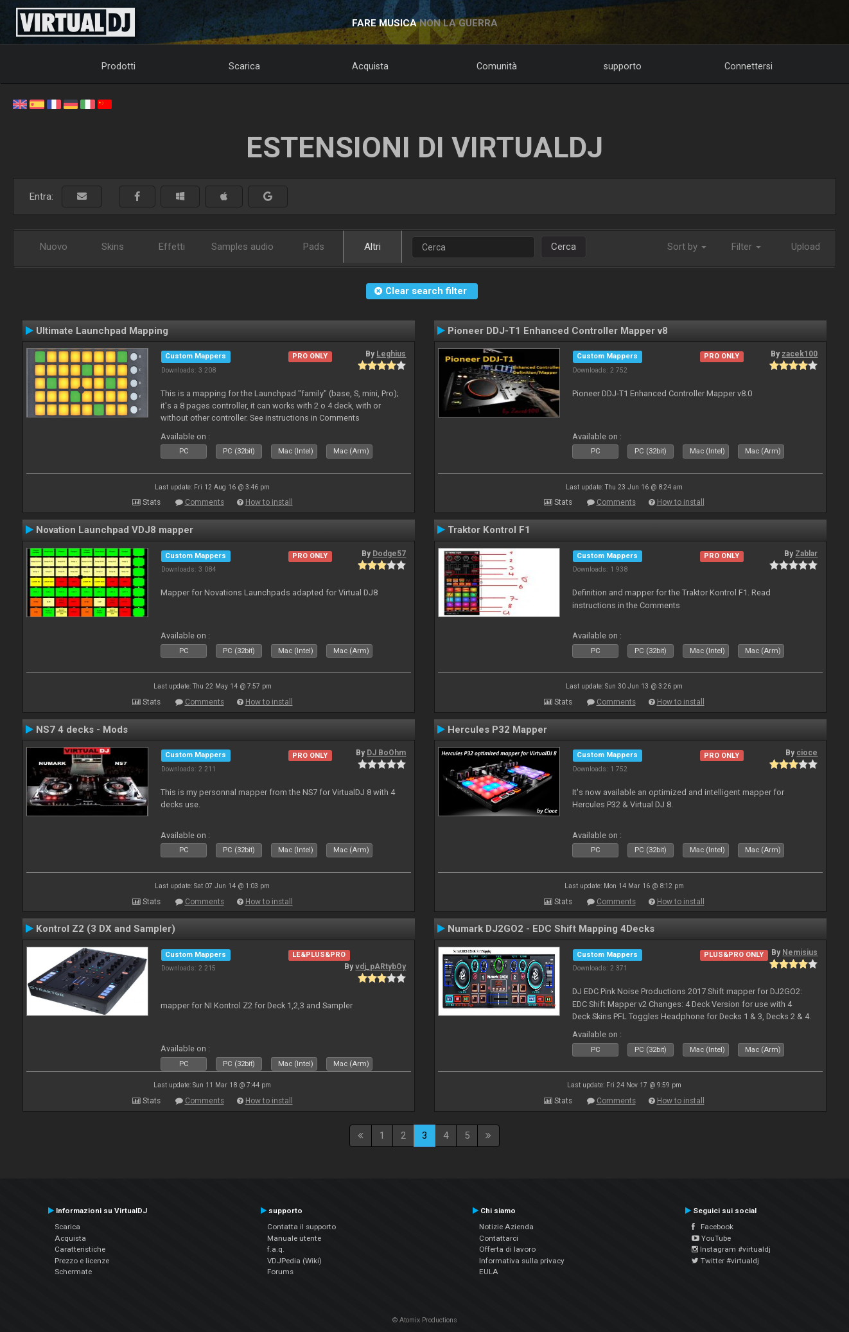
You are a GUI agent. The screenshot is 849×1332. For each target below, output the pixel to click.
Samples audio (242, 246)
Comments (204, 502)
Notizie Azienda (506, 1226)
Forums (280, 1271)
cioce (807, 752)
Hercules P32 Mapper (497, 729)
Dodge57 (389, 553)
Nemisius (800, 952)
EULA (488, 1271)
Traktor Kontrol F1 (489, 530)
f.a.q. (275, 1249)
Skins (112, 246)
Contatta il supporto (301, 1226)
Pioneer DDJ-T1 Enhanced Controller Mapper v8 (558, 331)
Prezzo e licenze (82, 1260)
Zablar (806, 553)
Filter (746, 246)
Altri (372, 246)
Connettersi (748, 66)
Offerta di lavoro (507, 1249)
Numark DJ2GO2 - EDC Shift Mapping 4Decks (551, 928)
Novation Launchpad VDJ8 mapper (114, 530)
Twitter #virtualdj (725, 1260)
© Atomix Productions (424, 1320)
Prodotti (118, 66)
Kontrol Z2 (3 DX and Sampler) (105, 928)
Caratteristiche (80, 1249)
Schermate (73, 1271)
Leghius (391, 353)
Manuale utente (294, 1238)
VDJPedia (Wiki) (294, 1260)
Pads (313, 246)
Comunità (497, 66)
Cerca (563, 246)
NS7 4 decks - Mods (82, 729)
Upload (805, 246)
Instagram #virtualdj (731, 1249)
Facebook (712, 1226)
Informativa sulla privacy (522, 1260)
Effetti (172, 246)
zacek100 (800, 353)
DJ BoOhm (386, 752)
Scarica (244, 66)
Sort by (686, 246)
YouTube (711, 1238)
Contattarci (498, 1238)
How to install (269, 502)
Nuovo (53, 246)
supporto (623, 66)
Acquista (370, 66)
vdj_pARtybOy (380, 966)
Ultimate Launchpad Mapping (102, 331)
